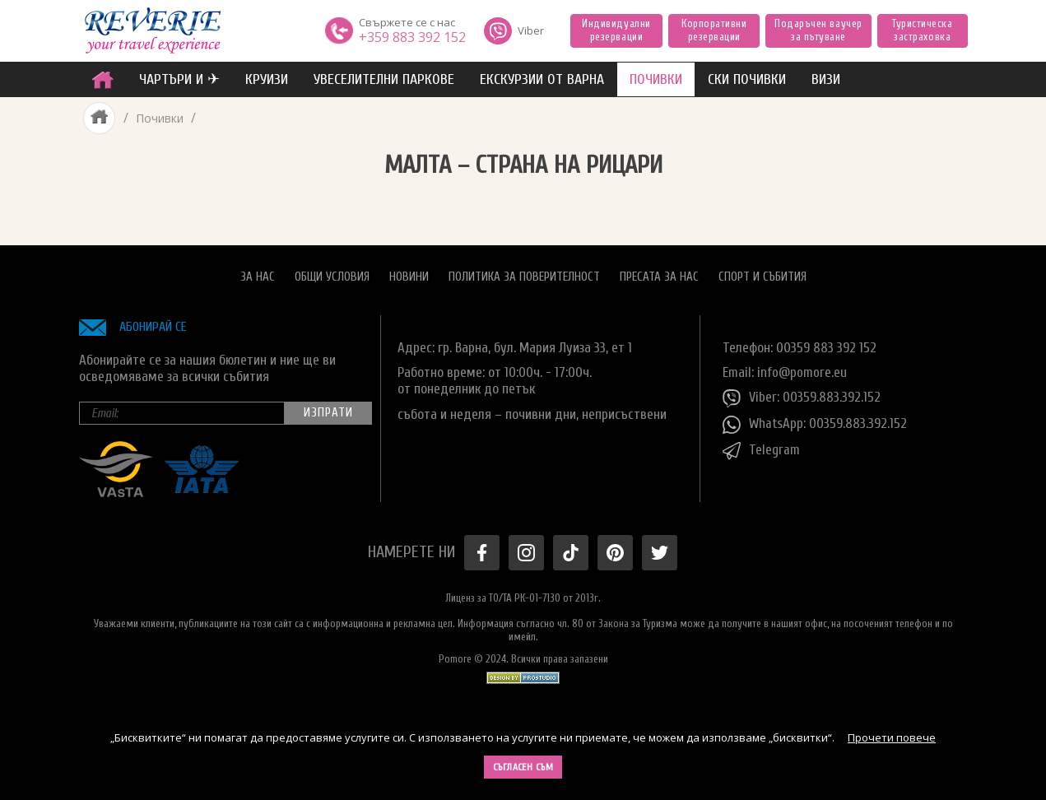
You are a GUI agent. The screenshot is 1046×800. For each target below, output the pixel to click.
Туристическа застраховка (922, 30)
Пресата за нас (659, 276)
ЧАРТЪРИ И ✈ (179, 79)
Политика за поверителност (524, 276)
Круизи (266, 79)
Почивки (160, 118)
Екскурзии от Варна (542, 79)
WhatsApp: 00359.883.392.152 (815, 425)
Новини (409, 276)
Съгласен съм (523, 767)
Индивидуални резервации (616, 30)
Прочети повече (892, 737)
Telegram (761, 451)
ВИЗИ (825, 79)
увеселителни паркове (384, 79)
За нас (257, 276)
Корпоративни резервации (713, 30)
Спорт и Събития (762, 276)
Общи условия (332, 276)
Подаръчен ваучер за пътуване (818, 30)
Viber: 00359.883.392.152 (802, 398)
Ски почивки (747, 79)
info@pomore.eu (802, 371)
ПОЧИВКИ (656, 79)
